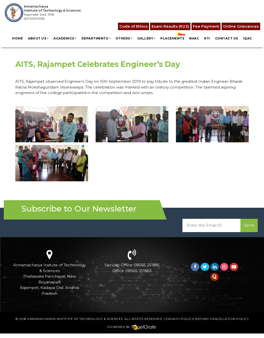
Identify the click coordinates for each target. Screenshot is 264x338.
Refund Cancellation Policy (222, 319)
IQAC (247, 38)
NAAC (194, 38)
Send (249, 225)
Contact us (226, 38)
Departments (95, 38)
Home (17, 38)
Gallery (145, 38)
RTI (207, 38)
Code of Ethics (133, 26)
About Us (37, 38)
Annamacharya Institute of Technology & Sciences (75, 319)
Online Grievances (241, 26)
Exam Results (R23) (170, 26)
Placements (172, 38)
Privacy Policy (179, 319)
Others (122, 38)
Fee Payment (206, 26)
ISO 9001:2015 (34, 18)
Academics (63, 38)
